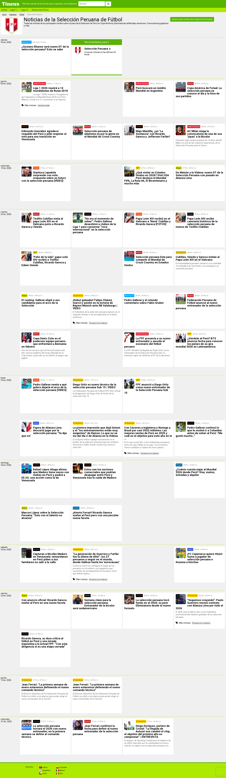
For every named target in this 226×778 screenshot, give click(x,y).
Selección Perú (40, 10)
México (60, 770)
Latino (43, 767)
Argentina (44, 770)
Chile (42, 773)
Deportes (13, 15)
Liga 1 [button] (14, 10)
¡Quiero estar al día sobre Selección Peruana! (192, 19)
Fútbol (21, 15)
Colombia (61, 767)
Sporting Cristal (43, 106)
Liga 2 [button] (25, 10)
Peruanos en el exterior (98, 323)
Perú (59, 773)
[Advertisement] (96, 101)
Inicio (4, 10)
